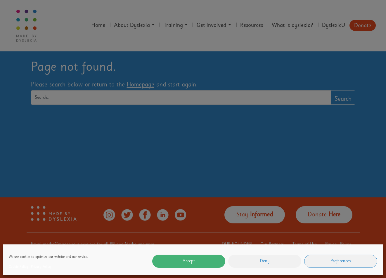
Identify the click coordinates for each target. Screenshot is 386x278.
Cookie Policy (18, 267)
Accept (189, 261)
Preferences (340, 261)
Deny (264, 261)
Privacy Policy (41, 267)
